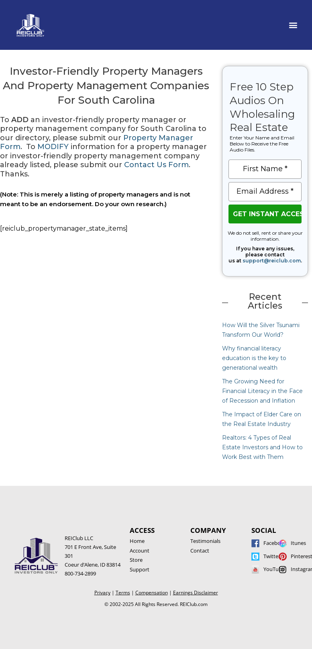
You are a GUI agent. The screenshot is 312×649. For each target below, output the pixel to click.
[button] (293, 24)
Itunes (298, 543)
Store (136, 559)
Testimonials (205, 541)
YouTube (274, 569)
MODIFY (53, 146)
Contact (199, 550)
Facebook (275, 543)
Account (139, 550)
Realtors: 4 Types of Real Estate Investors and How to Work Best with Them (262, 447)
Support (139, 569)
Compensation (151, 592)
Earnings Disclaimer (195, 592)
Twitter (271, 556)
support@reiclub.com (272, 261)
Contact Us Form (156, 164)
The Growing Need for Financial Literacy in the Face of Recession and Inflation (262, 391)
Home (137, 541)
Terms (123, 592)
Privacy (102, 592)
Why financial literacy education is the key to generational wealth (254, 358)
